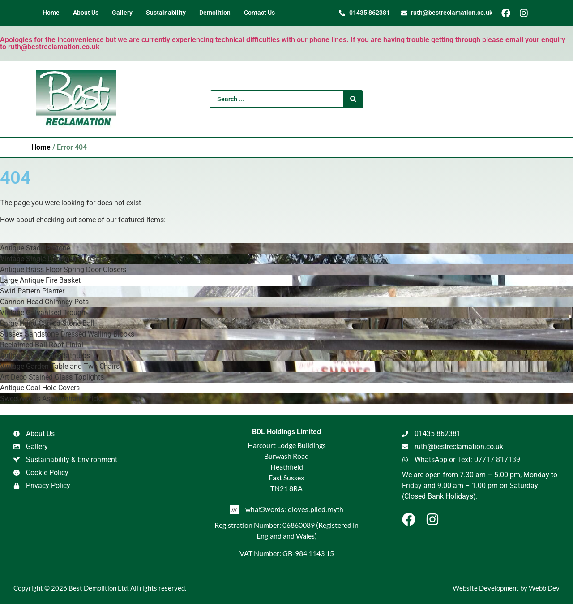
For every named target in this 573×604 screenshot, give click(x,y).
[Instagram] (527, 13)
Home (41, 147)
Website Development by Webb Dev (506, 588)
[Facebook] (509, 13)
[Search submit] (353, 99)
